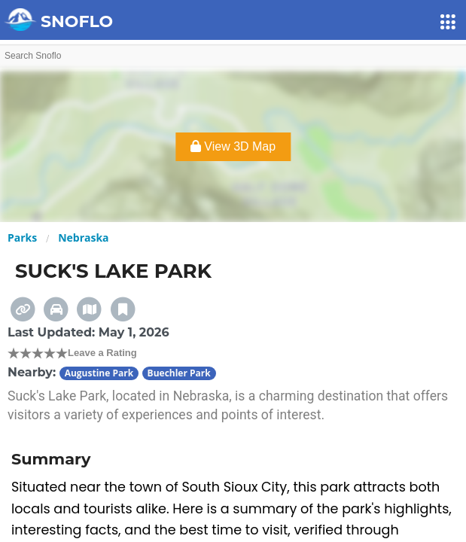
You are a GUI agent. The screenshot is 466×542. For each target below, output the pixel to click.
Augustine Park (99, 373)
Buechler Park (179, 373)
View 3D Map (233, 146)
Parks (22, 237)
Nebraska (83, 237)
